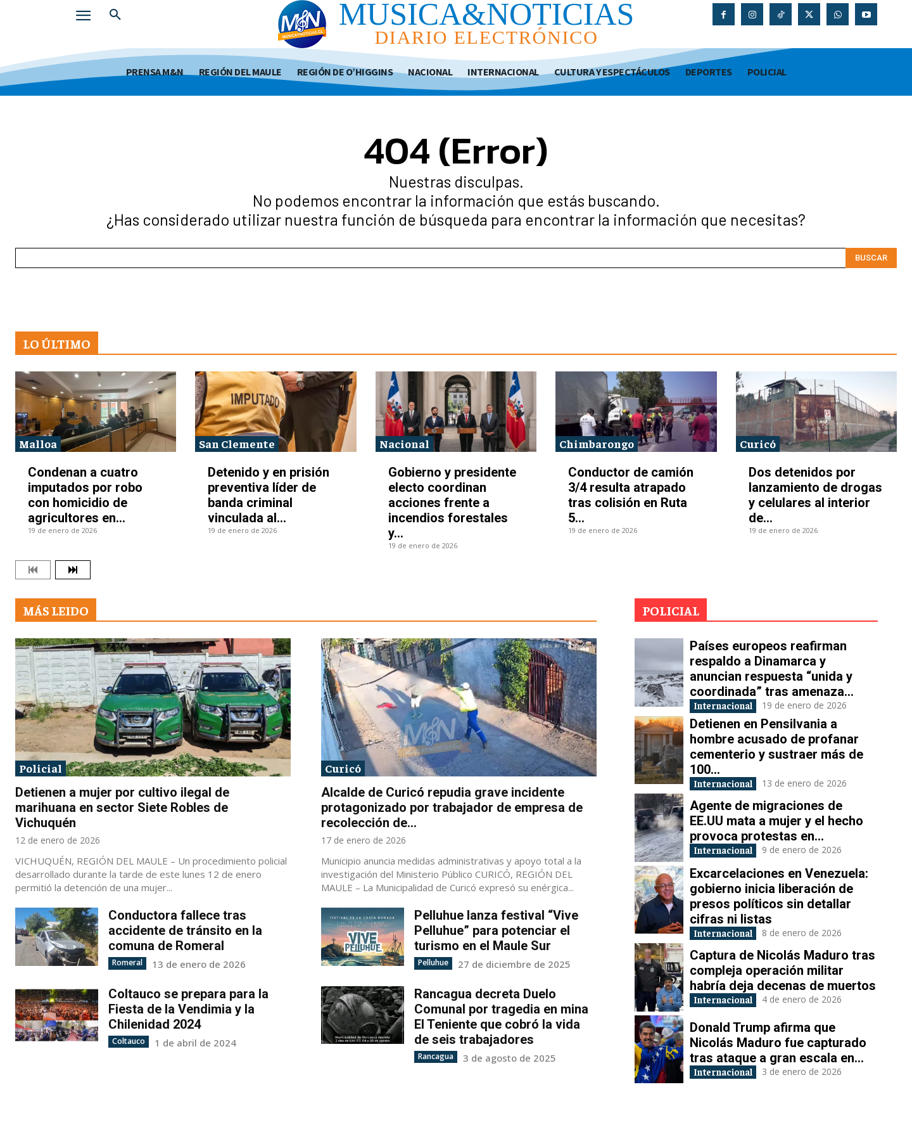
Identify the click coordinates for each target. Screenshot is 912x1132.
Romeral (127, 962)
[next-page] (73, 569)
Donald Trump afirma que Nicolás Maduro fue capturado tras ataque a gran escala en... (778, 1048)
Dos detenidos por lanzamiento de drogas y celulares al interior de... (815, 495)
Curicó (758, 443)
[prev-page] (33, 569)
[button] (115, 15)
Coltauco (128, 1040)
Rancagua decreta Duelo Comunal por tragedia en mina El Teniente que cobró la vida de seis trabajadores (501, 1016)
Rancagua (435, 1055)
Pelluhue (433, 962)
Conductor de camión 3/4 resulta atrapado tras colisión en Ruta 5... (631, 495)
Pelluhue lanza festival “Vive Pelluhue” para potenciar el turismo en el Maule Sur (496, 930)
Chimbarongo (596, 443)
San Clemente (237, 443)
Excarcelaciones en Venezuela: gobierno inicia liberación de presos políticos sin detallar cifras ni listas (779, 900)
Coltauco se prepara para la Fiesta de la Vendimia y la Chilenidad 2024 (188, 1008)
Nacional (404, 443)
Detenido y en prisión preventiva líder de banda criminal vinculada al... (268, 495)
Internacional (732, 706)
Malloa (38, 443)
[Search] (871, 258)
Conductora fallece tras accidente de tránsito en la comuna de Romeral (185, 930)
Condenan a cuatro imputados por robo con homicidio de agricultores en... (85, 495)
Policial (40, 768)
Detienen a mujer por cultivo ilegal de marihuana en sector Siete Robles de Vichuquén (122, 807)
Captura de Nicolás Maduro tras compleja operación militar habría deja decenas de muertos (783, 976)
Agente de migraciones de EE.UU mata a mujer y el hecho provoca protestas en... (776, 824)
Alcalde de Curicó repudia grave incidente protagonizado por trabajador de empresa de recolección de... (452, 807)
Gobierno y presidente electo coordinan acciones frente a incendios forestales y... (452, 503)
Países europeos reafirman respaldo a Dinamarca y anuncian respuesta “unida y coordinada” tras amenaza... (772, 668)
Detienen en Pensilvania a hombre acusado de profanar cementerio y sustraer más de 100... (776, 748)
